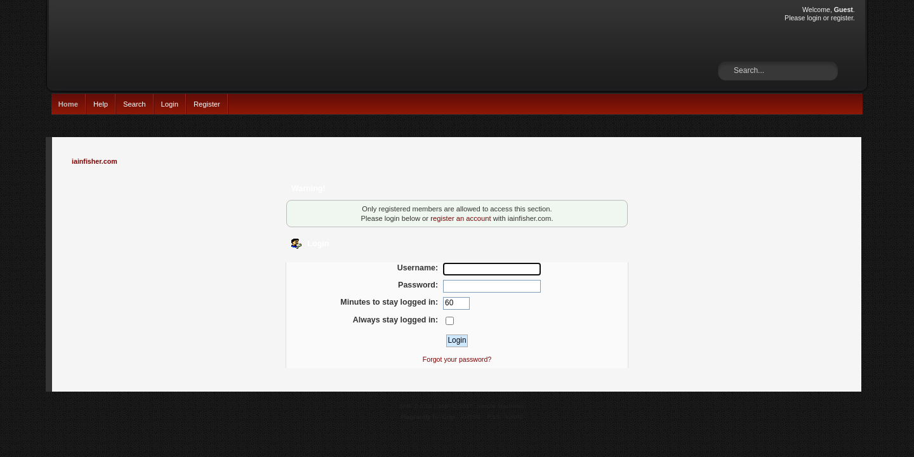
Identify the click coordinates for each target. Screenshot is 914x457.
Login (169, 104)
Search (134, 104)
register (842, 18)
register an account (460, 218)
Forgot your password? (457, 359)
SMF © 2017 (455, 405)
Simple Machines (500, 405)
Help (100, 104)
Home (68, 104)
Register (207, 104)
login (814, 18)
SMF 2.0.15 (415, 405)
